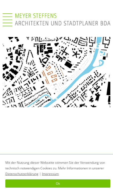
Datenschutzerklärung (21, 174)
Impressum (50, 174)
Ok (58, 183)
